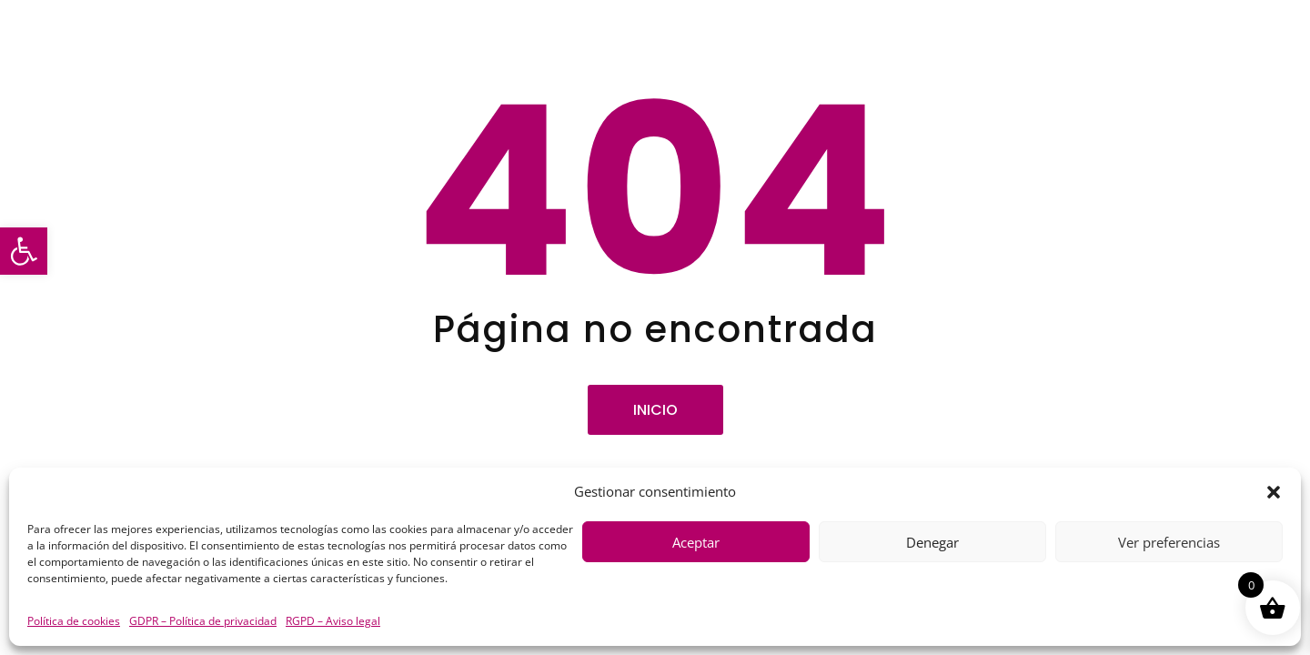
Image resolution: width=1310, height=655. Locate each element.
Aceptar (696, 542)
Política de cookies (73, 621)
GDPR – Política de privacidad (203, 621)
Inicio (655, 409)
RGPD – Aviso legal (333, 621)
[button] (23, 251)
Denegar (932, 542)
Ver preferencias (1169, 542)
